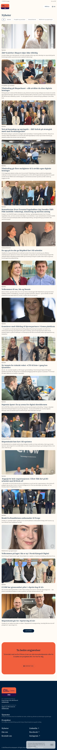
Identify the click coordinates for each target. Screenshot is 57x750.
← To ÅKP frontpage (5, 1)
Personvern (40, 747)
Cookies (33, 747)
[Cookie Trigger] (51, 747)
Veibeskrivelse (5, 702)
